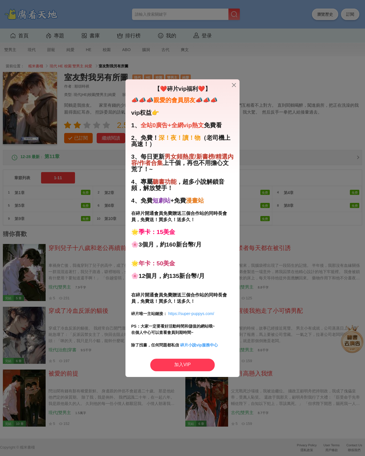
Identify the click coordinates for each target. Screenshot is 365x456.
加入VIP (182, 364)
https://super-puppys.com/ (191, 313)
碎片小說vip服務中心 (199, 345)
